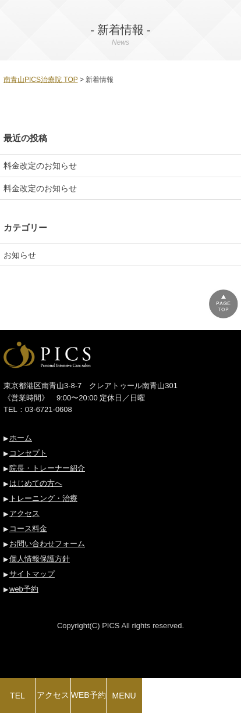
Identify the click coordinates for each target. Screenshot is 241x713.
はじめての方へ (35, 483)
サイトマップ (32, 573)
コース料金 (28, 528)
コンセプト (28, 453)
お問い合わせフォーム (47, 543)
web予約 (23, 589)
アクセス (24, 513)
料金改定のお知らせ (40, 165)
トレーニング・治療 (43, 498)
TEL (17, 695)
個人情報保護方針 (39, 558)
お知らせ (19, 255)
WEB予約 (88, 695)
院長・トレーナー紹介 (47, 468)
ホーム (20, 437)
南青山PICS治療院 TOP (40, 80)
